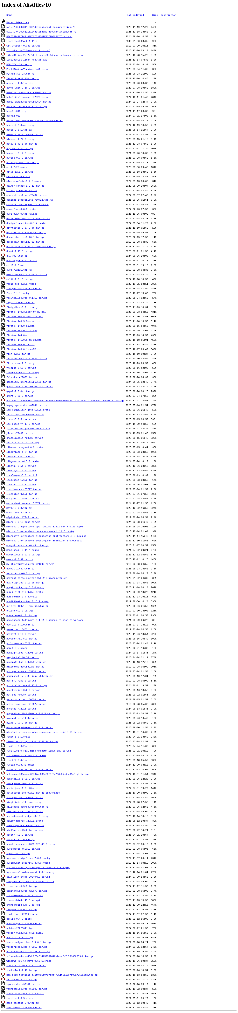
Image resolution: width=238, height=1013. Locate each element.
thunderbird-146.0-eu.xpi (23, 904)
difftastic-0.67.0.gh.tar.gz (25, 227)
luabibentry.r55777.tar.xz (24, 489)
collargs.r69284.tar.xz (21, 190)
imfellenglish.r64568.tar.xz (25, 414)
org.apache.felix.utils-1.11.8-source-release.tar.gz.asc (45, 620)
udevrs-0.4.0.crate (19, 918)
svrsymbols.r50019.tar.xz (23, 848)
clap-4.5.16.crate (18, 176)
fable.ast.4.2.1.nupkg (21, 283)
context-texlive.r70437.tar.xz (26, 195)
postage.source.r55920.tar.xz (26, 671)
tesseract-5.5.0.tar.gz (21, 886)
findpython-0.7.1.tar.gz (22, 307)
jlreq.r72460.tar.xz (19, 433)
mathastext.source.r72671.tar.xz (28, 503)
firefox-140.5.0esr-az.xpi (24, 321)
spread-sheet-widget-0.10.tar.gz (28, 816)
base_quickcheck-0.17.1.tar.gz (26, 106)
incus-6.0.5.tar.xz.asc (21, 419)
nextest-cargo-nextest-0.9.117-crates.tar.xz (36, 577)
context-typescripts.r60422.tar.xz (29, 199)
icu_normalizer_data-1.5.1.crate (28, 409)
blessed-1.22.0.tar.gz (21, 139)
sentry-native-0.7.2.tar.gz (24, 783)
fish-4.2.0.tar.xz (18, 353)
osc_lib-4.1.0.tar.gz (20, 624)
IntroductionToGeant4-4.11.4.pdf (28, 50)
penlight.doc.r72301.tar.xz (24, 652)
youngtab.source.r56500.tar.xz (26, 988)
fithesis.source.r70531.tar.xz (26, 358)
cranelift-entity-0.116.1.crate (27, 204)
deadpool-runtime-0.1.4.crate (26, 223)
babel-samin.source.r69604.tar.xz (28, 101)
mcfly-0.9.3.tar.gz (19, 507)
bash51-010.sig (16, 111)
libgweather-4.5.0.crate (22, 461)
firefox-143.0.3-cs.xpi (21, 330)
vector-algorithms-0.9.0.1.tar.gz (28, 942)
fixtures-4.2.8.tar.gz (21, 363)
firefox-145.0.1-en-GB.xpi (24, 339)
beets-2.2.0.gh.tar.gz (21, 125)
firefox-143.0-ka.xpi (20, 325)
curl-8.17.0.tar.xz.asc (21, 213)
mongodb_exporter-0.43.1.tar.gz (27, 545)
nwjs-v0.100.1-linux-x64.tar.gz (27, 606)
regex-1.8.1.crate (18, 736)
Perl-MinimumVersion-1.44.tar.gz (28, 69)
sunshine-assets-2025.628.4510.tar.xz (31, 844)
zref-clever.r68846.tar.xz (24, 1007)
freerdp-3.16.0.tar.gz (21, 367)
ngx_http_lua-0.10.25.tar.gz (25, 582)
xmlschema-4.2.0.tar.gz (21, 979)
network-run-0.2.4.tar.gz (23, 573)
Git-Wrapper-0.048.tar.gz (23, 45)
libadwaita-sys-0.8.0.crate (24, 447)
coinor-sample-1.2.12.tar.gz (25, 185)
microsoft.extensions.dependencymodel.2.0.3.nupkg (40, 531)
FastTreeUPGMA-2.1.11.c (21, 41)
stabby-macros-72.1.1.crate (24, 820)
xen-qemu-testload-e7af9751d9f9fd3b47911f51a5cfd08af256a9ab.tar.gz (52, 974)
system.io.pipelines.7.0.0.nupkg (28, 858)
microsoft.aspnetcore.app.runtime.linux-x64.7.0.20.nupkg (45, 526)
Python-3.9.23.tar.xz (20, 73)
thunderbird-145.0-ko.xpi (23, 900)
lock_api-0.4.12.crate (21, 484)
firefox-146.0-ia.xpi (20, 344)
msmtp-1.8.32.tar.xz (19, 559)
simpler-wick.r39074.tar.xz (24, 811)
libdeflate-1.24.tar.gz (21, 451)
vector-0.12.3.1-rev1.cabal (24, 932)
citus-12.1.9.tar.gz (19, 171)
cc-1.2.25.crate (17, 167)
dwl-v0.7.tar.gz (17, 255)
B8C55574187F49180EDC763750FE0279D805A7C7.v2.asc (39, 36)
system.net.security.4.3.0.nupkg (28, 862)
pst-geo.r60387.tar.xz (21, 694)
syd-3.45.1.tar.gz (18, 853)
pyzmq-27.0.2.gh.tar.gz (21, 722)
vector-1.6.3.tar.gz (19, 937)
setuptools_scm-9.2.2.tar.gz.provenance (33, 792)
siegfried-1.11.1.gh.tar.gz (24, 802)
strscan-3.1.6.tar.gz (20, 839)
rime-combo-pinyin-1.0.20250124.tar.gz (32, 741)
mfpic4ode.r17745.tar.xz (22, 517)
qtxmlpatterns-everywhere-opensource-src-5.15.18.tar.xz (44, 732)
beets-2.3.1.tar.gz (19, 129)
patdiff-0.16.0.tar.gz (21, 634)
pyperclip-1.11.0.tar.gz (22, 718)
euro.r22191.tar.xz (19, 269)
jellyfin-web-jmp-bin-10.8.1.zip (28, 428)
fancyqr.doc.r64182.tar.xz (24, 288)
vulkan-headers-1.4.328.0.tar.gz (28, 951)
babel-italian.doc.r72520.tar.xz (28, 97)
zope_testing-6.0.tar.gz (22, 1002)
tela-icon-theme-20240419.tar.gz (28, 876)
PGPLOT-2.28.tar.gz (19, 64)
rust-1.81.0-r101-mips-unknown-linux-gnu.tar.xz (38, 750)
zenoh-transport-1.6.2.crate (25, 993)
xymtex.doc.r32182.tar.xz (23, 984)
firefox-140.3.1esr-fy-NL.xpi (26, 311)
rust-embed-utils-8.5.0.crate (26, 755)
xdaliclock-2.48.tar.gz (21, 970)
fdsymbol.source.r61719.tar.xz (26, 297)
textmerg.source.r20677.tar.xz (26, 890)
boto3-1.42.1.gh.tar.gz (21, 143)
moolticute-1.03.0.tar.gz (23, 554)
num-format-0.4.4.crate (21, 596)
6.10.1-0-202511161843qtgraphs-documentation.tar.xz (41, 31)
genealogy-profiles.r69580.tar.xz (28, 381)
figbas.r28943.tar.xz (20, 302)
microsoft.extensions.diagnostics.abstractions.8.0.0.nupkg (46, 535)
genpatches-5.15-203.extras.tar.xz (29, 386)
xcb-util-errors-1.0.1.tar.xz (26, 965)
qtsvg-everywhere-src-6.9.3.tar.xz (29, 727)
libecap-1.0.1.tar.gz (20, 456)
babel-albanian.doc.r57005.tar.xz (28, 92)
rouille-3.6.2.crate (19, 746)
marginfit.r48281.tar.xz (22, 498)
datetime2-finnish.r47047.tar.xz (28, 218)
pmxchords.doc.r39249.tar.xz (25, 666)
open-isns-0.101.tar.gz (21, 615)
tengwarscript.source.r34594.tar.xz (30, 881)
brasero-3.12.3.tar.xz (21, 153)
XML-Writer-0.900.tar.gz (22, 78)
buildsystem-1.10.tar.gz (22, 162)
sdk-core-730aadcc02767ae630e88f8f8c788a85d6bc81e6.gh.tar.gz (47, 774)
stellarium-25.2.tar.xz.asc (24, 830)
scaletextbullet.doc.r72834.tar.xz (29, 769)
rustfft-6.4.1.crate (19, 760)
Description (168, 15)
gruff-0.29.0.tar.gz (19, 395)
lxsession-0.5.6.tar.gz (21, 493)
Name (9, 15)
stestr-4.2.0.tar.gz (19, 834)
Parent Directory (17, 22)
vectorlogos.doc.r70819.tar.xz (26, 946)
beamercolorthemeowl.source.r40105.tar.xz (34, 120)
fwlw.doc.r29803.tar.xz (21, 377)
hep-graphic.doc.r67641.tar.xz (26, 405)
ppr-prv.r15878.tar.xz (21, 680)
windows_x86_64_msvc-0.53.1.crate (28, 960)
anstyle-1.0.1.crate (19, 83)
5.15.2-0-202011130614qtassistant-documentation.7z (40, 27)
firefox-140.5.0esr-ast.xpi (24, 316)
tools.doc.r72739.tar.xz (22, 914)
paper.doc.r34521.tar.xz (22, 629)
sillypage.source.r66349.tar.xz (27, 806)
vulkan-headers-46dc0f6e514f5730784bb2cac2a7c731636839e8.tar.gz (49, 956)
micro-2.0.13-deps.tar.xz (23, 521)
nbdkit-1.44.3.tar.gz (20, 568)
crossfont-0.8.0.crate (21, 209)
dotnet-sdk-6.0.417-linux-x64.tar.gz (31, 246)
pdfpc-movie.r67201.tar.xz (24, 643)
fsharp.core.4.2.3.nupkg (22, 372)
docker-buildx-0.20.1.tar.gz (25, 237)
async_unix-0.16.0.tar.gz (23, 87)
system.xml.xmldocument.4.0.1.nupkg (30, 872)
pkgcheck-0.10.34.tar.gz (22, 657)
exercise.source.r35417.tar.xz (26, 274)
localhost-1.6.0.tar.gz (21, 479)
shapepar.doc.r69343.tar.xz (24, 797)
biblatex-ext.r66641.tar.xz (24, 134)
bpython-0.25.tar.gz (19, 148)
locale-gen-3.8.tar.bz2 (21, 475)
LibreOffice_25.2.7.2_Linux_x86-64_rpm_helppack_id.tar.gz (45, 55)
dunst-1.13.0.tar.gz (19, 251)
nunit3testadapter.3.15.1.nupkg (27, 601)
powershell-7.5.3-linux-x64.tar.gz (29, 676)
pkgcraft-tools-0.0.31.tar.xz (26, 662)
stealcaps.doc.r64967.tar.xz (25, 825)
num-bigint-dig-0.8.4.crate (24, 592)
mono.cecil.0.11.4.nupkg (22, 549)
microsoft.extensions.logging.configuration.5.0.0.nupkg (44, 540)
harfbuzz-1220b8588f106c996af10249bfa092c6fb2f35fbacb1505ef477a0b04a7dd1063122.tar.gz (65, 400)
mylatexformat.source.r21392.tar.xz (30, 563)
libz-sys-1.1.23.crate (21, 470)
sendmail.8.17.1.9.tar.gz (23, 778)
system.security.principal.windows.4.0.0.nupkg (38, 867)
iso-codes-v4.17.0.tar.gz (23, 423)
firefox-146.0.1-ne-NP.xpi (24, 349)
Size (155, 15)
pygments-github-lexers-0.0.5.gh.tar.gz (33, 713)
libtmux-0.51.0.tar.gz (21, 465)
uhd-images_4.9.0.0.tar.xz (24, 923)
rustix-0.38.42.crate (20, 764)
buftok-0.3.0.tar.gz (19, 157)
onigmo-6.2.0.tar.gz (19, 610)
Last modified (135, 15)
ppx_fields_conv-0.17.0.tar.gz (26, 685)
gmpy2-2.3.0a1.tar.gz (20, 391)
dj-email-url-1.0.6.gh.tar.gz (26, 232)
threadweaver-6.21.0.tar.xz (24, 895)
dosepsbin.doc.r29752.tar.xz (25, 241)
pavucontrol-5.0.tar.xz (21, 638)
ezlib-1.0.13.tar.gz (19, 279)
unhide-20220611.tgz (19, 928)
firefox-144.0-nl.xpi (20, 335)
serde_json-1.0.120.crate (23, 788)
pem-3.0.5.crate (17, 648)
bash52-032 (13, 115)
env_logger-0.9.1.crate (21, 260)
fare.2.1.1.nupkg (17, 293)
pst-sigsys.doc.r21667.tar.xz (26, 704)
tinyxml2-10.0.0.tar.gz (21, 909)
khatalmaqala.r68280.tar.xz (24, 437)
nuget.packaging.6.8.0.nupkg (25, 587)
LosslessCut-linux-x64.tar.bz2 (26, 59)
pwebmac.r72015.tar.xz (21, 708)
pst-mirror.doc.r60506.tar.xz (26, 699)
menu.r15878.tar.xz (19, 512)
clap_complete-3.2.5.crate (24, 181)
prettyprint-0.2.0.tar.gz (23, 690)
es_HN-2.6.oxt (15, 265)
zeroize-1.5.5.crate (19, 998)
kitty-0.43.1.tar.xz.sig (22, 442)
